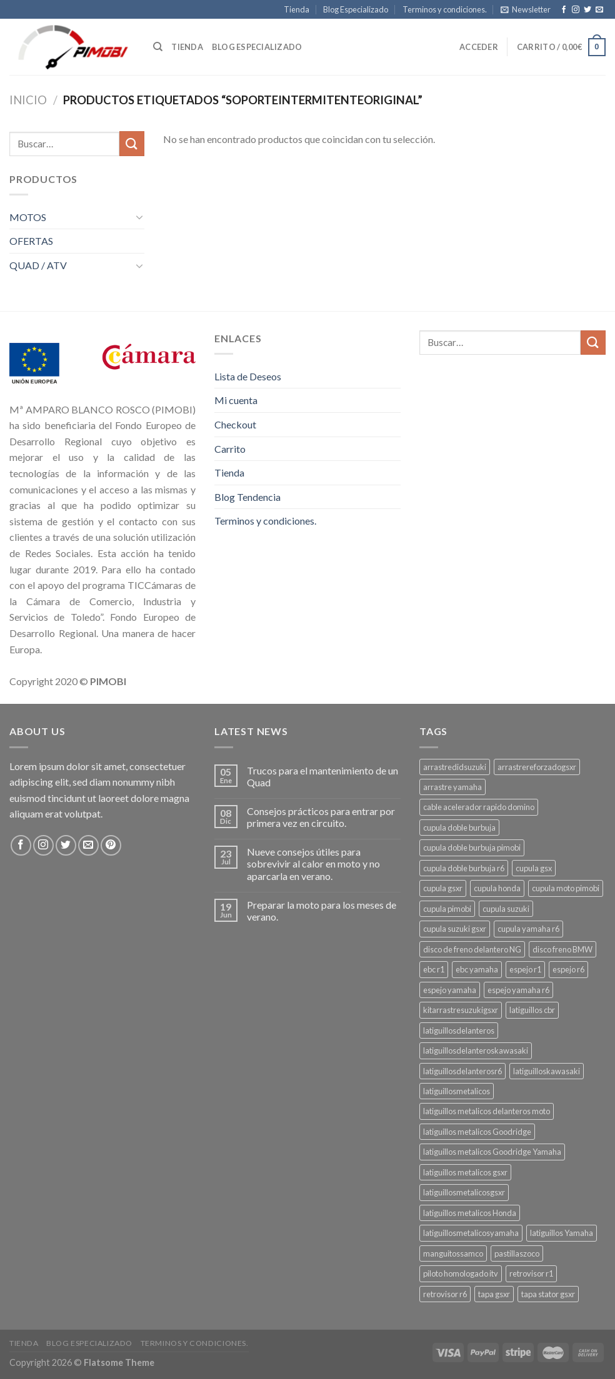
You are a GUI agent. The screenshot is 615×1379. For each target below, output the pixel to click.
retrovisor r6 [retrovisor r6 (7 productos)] (445, 1294)
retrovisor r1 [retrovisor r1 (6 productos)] (531, 1273)
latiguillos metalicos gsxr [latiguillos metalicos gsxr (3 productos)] (465, 1172)
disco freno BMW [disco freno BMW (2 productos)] (562, 949)
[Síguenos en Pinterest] (111, 845)
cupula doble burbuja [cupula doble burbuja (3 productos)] (459, 828)
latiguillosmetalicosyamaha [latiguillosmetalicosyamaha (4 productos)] (471, 1233)
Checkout (235, 424)
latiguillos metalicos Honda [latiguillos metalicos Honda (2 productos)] (469, 1213)
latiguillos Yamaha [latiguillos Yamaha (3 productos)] (561, 1233)
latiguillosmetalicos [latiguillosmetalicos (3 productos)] (456, 1091)
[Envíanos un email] (599, 10)
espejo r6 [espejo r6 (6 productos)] (568, 969)
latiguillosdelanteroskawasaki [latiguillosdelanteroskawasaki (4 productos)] (475, 1050)
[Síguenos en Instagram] (575, 10)
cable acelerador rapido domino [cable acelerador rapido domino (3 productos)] (478, 807)
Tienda (296, 9)
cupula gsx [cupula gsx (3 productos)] (534, 868)
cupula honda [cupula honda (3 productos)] (497, 888)
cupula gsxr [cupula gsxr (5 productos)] (442, 888)
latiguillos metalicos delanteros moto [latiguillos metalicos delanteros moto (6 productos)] (486, 1111)
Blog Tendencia (247, 497)
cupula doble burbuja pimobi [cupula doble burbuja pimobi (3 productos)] (472, 848)
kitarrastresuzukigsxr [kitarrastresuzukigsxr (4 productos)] (460, 1010)
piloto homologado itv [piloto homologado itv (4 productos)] (460, 1273)
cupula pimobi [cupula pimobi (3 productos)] (447, 909)
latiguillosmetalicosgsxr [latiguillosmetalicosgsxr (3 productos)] (464, 1192)
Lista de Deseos (247, 376)
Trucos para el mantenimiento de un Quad (322, 776)
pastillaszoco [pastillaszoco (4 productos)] (516, 1253)
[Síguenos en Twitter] (587, 10)
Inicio (28, 100)
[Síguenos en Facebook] (564, 10)
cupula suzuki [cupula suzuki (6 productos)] (505, 909)
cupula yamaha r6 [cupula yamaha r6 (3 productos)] (528, 929)
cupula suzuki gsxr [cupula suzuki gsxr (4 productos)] (454, 929)
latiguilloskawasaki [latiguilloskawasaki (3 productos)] (546, 1071)
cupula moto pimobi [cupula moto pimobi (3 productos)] (565, 888)
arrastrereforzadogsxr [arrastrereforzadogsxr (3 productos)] (537, 767)
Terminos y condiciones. (444, 9)
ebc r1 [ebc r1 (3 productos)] (433, 969)
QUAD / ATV (38, 265)
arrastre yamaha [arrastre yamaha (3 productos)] (452, 787)
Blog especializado (257, 47)
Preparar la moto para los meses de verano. (321, 910)
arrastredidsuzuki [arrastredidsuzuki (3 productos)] (454, 767)
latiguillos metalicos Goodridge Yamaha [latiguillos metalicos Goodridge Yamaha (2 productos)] (492, 1152)
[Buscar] (157, 47)
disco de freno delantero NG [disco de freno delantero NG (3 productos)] (472, 949)
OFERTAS (31, 241)
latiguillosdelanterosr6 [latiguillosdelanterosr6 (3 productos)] (462, 1071)
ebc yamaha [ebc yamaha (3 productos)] (477, 969)
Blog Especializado (355, 9)
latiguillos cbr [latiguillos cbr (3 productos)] (532, 1010)
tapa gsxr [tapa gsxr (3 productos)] (494, 1294)
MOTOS (27, 217)
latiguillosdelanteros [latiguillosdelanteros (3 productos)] (458, 1030)
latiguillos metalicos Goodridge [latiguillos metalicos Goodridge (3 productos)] (477, 1132)
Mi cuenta (236, 400)
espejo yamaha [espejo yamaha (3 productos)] (449, 990)
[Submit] (131, 143)
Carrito (230, 449)
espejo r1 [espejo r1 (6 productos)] (525, 969)
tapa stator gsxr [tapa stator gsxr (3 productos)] (548, 1294)
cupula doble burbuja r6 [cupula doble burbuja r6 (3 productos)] (463, 868)
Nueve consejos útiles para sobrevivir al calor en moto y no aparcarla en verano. (313, 863)
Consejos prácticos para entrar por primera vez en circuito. (321, 817)
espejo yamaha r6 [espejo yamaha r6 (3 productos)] (518, 990)
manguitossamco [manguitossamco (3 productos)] (453, 1253)
